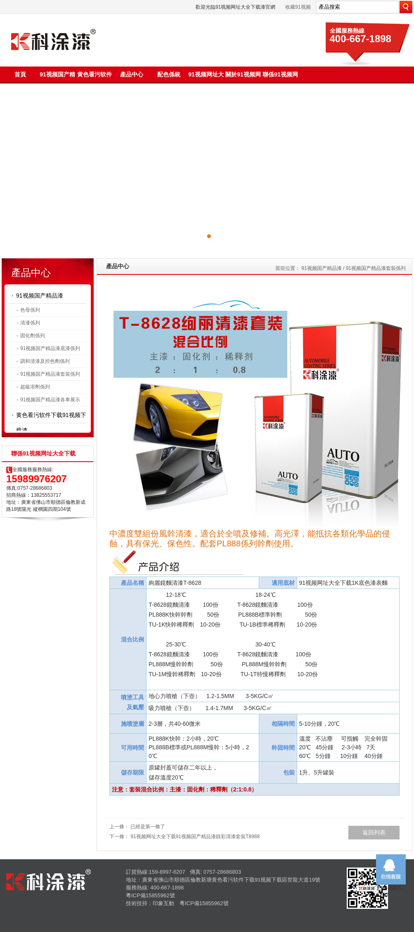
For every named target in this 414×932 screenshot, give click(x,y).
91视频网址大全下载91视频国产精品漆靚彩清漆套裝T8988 (195, 836)
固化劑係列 (32, 335)
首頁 (20, 74)
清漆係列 (30, 323)
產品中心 (131, 74)
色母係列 (30, 310)
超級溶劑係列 (35, 387)
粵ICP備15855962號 (150, 895)
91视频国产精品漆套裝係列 (50, 374)
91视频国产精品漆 (39, 295)
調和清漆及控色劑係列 (45, 361)
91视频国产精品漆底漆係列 (50, 348)
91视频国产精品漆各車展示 (50, 400)
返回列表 (374, 832)
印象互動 (163, 903)
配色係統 (168, 74)
